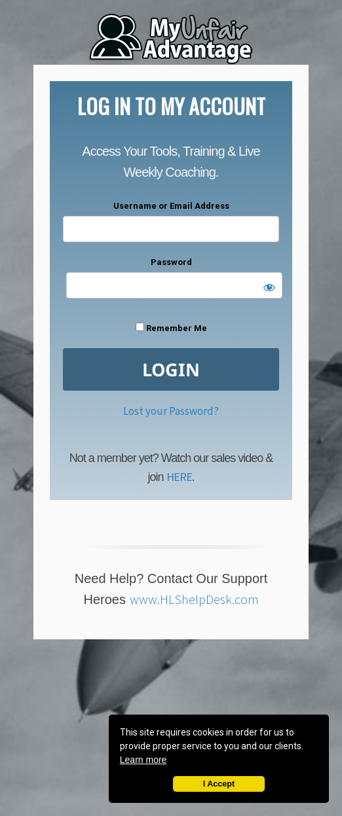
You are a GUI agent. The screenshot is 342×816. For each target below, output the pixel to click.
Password (171, 262)
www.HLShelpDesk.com (194, 599)
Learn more (143, 759)
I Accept (219, 784)
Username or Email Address (171, 206)
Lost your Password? (171, 411)
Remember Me (171, 328)
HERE (179, 476)
